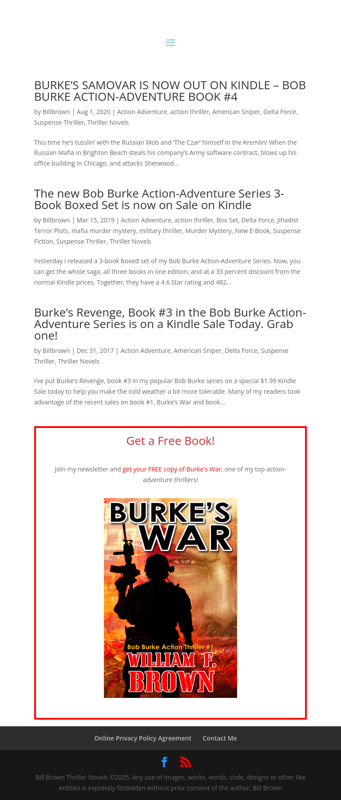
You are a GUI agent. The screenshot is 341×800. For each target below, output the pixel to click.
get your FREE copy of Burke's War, (173, 469)
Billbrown (56, 111)
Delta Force (279, 111)
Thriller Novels (108, 122)
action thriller (189, 111)
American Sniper (236, 111)
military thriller (160, 230)
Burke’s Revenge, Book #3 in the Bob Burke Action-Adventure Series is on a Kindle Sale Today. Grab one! (170, 323)
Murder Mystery (208, 230)
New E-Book (252, 230)
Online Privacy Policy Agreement (142, 738)
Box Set (227, 220)
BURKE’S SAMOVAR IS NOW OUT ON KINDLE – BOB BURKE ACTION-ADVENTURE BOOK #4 (170, 90)
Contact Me (220, 738)
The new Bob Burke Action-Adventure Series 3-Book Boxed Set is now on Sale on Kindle (159, 199)
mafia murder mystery (103, 230)
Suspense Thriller (59, 122)
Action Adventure (142, 111)
